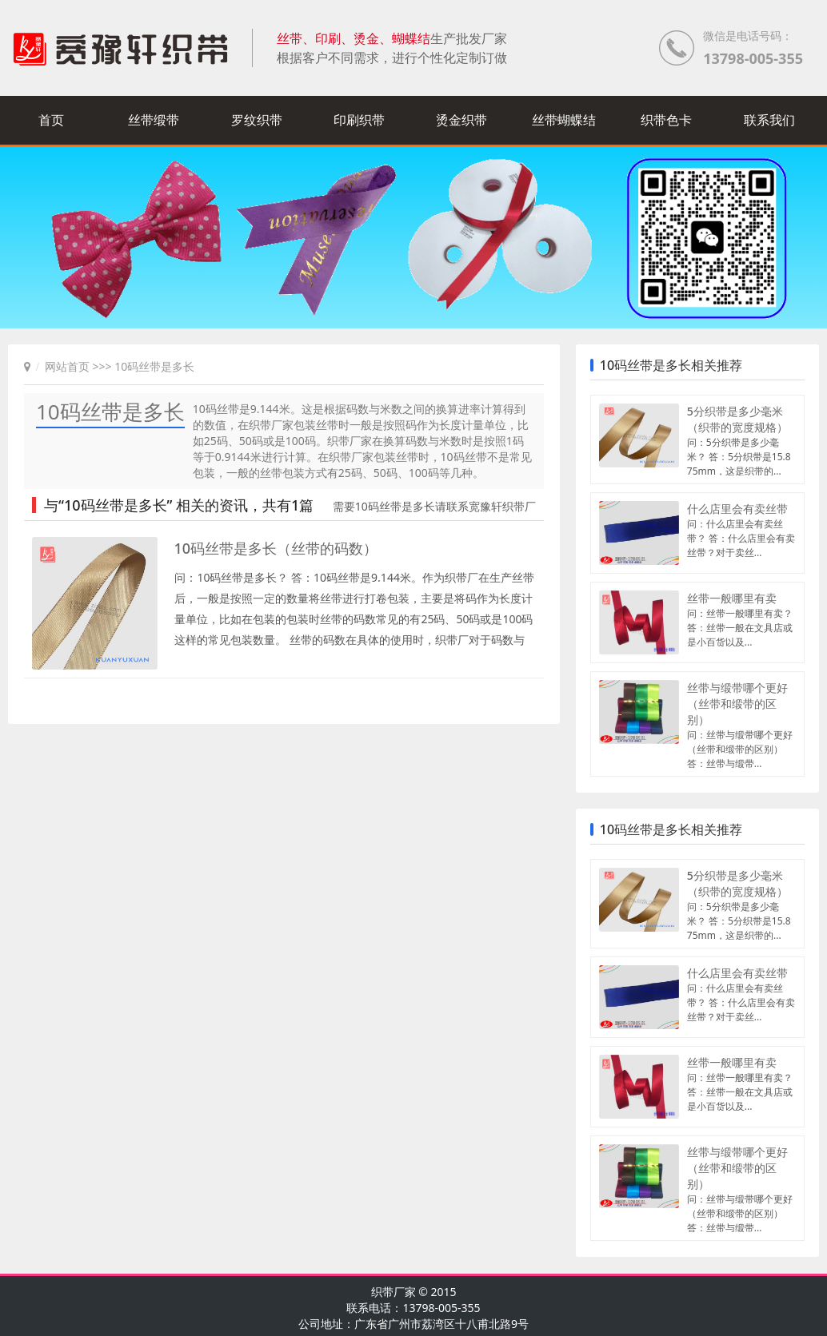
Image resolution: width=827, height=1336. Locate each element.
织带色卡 (666, 120)
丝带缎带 (153, 120)
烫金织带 (461, 120)
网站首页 (67, 366)
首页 (51, 120)
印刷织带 (359, 120)
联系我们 (769, 120)
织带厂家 (393, 1291)
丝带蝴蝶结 (564, 120)
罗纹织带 (256, 120)
